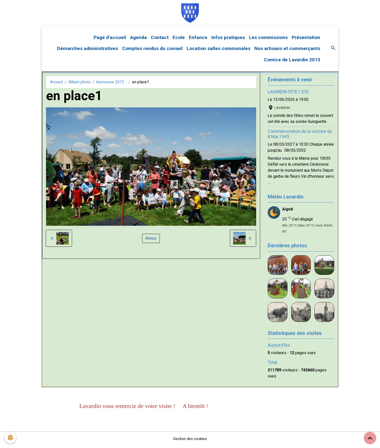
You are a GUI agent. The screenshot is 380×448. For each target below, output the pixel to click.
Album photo (80, 84)
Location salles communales (218, 51)
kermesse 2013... (111, 84)
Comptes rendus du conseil (152, 51)
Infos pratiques (228, 39)
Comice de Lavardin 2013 (292, 62)
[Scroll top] (370, 438)
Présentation (306, 39)
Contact (160, 39)
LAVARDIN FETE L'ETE (288, 93)
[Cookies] (10, 437)
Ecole (179, 39)
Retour (151, 240)
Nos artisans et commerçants (287, 51)
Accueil (56, 84)
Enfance (198, 39)
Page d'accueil (110, 39)
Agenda (138, 39)
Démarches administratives (87, 51)
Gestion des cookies (190, 440)
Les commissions (268, 39)
